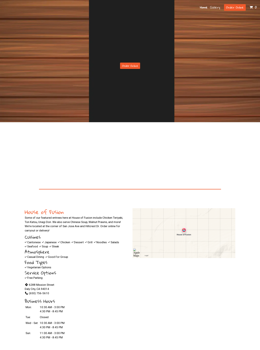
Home (203, 7)
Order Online (235, 7)
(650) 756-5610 (37, 293)
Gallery (215, 7)
